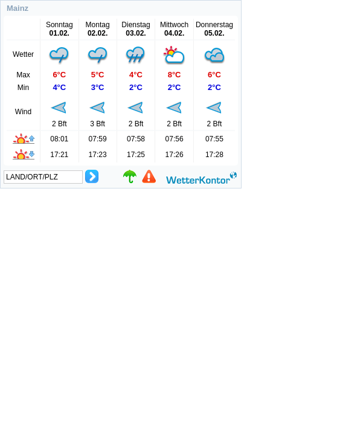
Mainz (17, 8)
